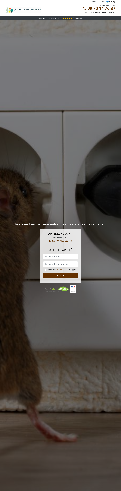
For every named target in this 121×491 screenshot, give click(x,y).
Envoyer (60, 275)
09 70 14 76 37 (99, 8)
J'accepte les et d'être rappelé (61, 270)
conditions (60, 270)
